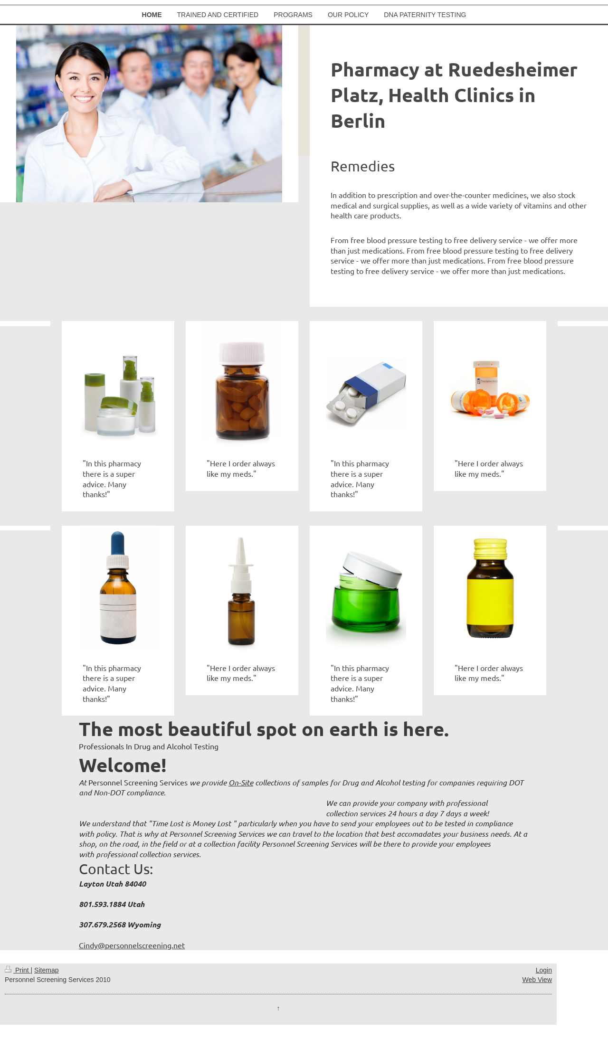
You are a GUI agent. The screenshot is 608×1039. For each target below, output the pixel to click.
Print (18, 970)
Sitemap (46, 970)
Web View (537, 979)
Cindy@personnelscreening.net (132, 945)
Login (544, 970)
